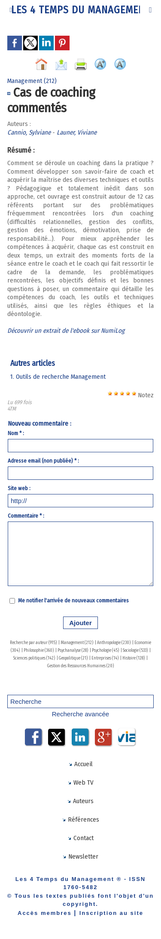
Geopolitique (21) (73, 658)
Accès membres (45, 913)
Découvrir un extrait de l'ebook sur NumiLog (66, 330)
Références (80, 819)
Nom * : (16, 433)
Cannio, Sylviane (29, 132)
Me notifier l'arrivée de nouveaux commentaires (73, 600)
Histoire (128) (133, 658)
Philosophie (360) (39, 650)
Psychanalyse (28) (73, 650)
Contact (80, 838)
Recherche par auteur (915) (33, 642)
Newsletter (80, 856)
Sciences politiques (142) (34, 658)
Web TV (80, 782)
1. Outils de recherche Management (58, 377)
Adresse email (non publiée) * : (43, 460)
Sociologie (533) (135, 650)
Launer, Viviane (77, 132)
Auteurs (80, 801)
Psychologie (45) (105, 650)
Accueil (80, 764)
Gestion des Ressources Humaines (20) (80, 666)
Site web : (19, 488)
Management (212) (77, 642)
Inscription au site (111, 913)
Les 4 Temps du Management (80, 10)
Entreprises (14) (104, 658)
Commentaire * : (26, 515)
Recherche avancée (80, 714)
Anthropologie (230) (114, 642)
